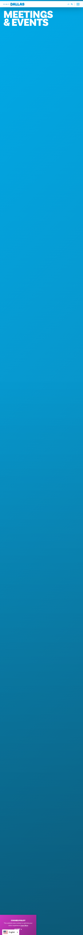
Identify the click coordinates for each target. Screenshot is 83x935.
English (9, 932)
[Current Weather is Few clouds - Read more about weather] (68, 4)
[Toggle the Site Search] (73, 4)
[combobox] (10, 932)
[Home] (13, 4)
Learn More (24, 925)
